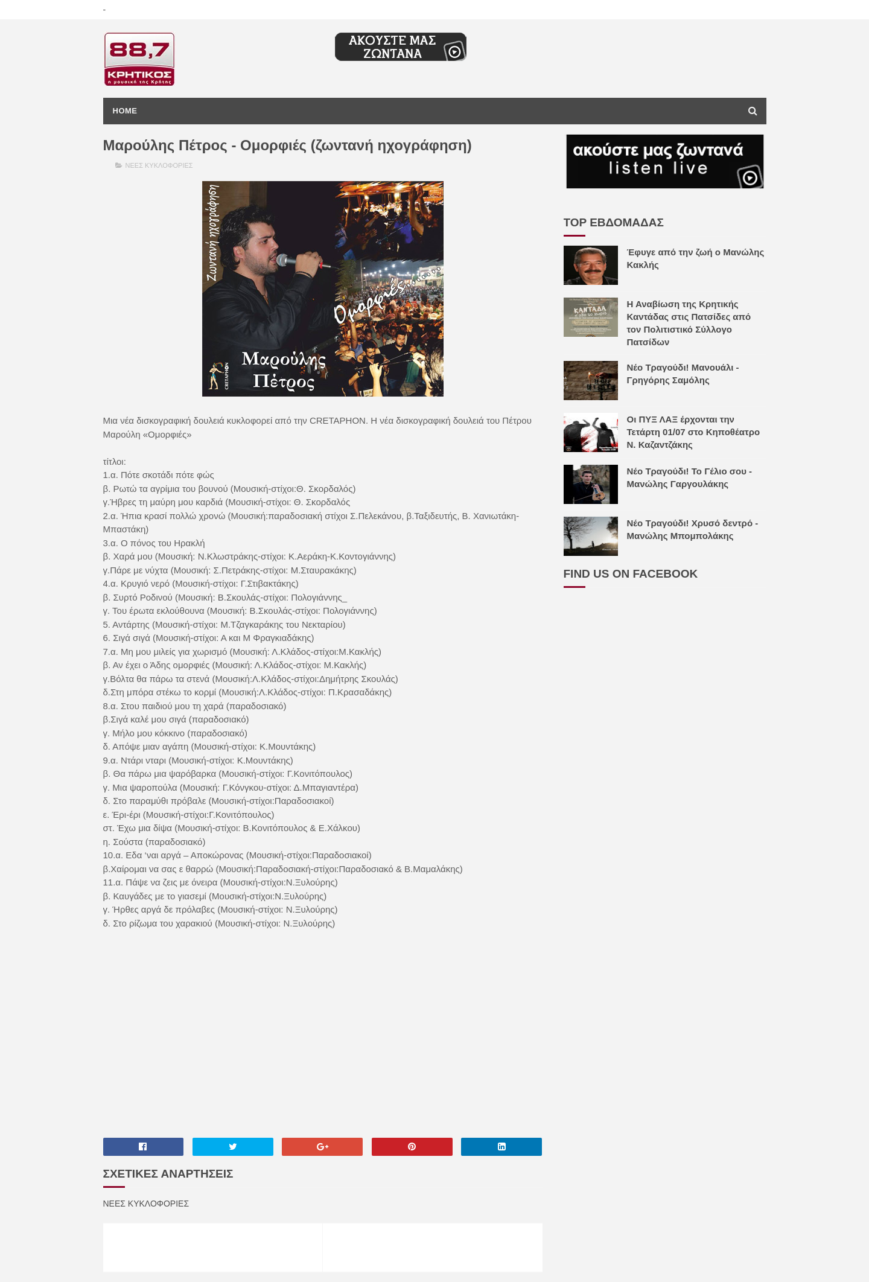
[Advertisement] (322, 1032)
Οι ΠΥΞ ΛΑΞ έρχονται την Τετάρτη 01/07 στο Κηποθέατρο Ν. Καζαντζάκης (693, 432)
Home (125, 110)
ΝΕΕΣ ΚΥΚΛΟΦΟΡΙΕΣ (159, 165)
